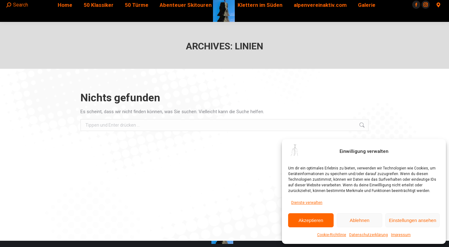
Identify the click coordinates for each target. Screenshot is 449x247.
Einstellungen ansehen (412, 220)
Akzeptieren (310, 220)
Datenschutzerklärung (368, 235)
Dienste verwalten (306, 202)
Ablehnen (359, 220)
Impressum (401, 235)
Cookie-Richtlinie (331, 235)
